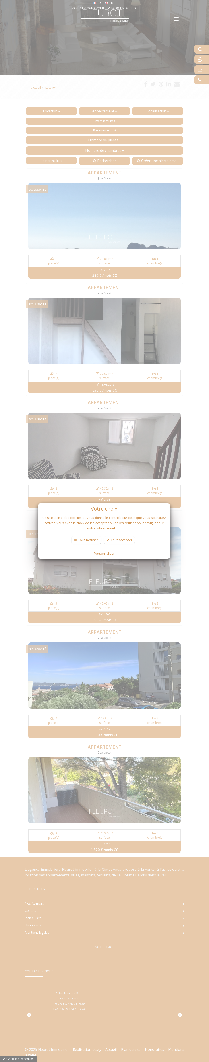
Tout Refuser (86, 540)
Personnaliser (104, 553)
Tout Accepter (119, 540)
